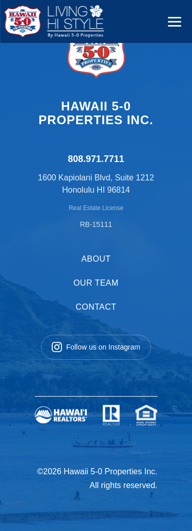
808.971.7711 (96, 159)
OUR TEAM (95, 283)
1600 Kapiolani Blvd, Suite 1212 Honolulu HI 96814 (96, 183)
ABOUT (96, 259)
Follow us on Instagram (96, 347)
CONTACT (96, 307)
